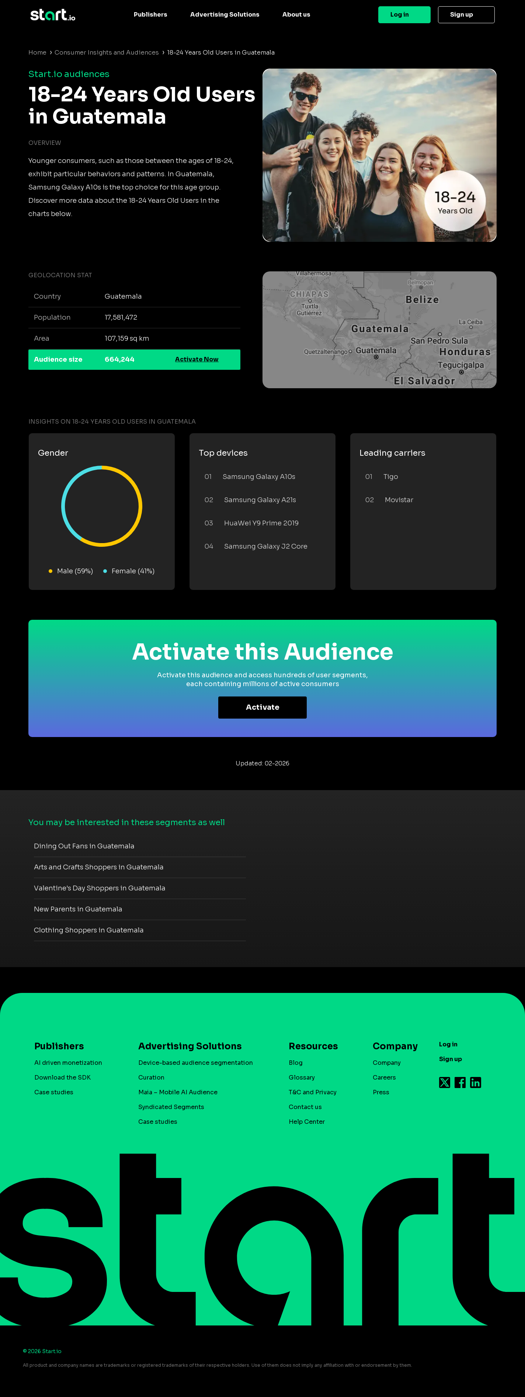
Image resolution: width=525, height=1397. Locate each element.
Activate (262, 707)
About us (296, 14)
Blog (296, 1063)
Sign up (461, 14)
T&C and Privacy (313, 1092)
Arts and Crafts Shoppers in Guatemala (99, 867)
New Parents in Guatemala (78, 909)
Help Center (307, 1122)
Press (381, 1092)
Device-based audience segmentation (195, 1063)
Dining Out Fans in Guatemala (84, 846)
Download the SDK (62, 1077)
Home (37, 52)
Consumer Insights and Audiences (107, 52)
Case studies (53, 1092)
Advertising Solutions (225, 14)
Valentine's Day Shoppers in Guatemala (100, 888)
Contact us (305, 1107)
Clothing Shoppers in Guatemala (89, 930)
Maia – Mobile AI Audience (178, 1092)
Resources (313, 1046)
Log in (399, 14)
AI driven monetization (68, 1063)
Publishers (150, 14)
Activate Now (197, 359)
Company (392, 1046)
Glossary (302, 1077)
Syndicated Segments (171, 1107)
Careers (384, 1077)
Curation (151, 1077)
